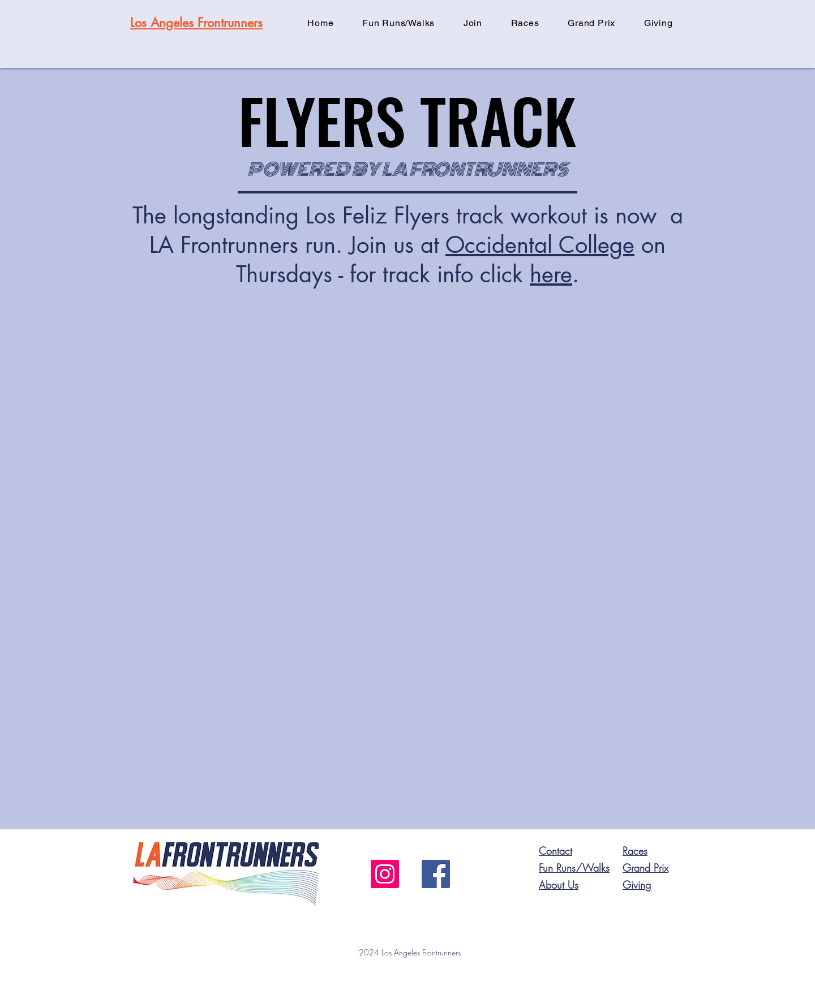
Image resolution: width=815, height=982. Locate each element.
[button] (473, 23)
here (551, 274)
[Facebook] (436, 874)
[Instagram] (385, 874)
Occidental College (539, 245)
